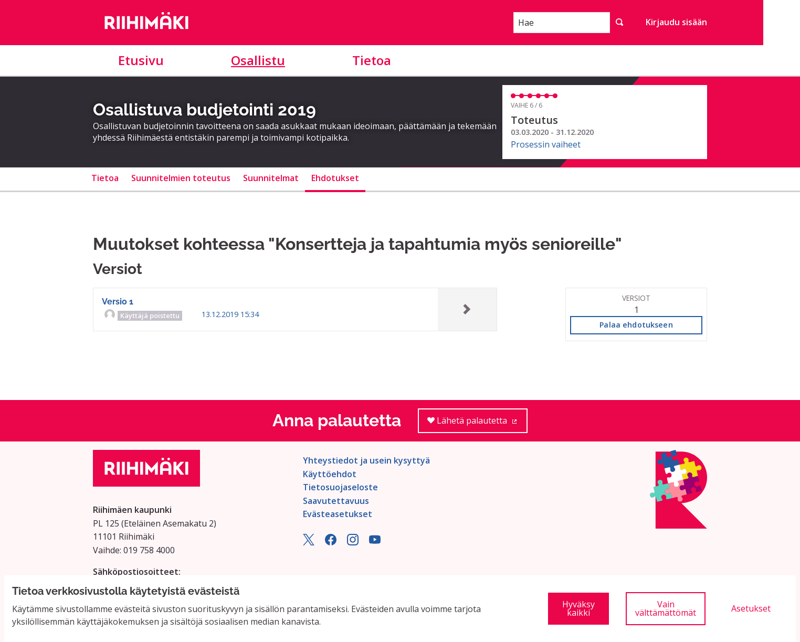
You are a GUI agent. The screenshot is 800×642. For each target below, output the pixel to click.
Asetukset (751, 608)
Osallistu (258, 60)
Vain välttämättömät (665, 608)
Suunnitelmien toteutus (180, 178)
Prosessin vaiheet (546, 144)
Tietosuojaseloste (340, 487)
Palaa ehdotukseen (635, 325)
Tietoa (371, 60)
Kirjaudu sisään (676, 22)
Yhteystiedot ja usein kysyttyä (366, 460)
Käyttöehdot (329, 474)
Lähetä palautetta (477, 424)
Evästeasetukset (337, 514)
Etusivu (141, 60)
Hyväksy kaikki (578, 608)
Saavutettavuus (336, 501)
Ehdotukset (335, 178)
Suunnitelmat (271, 178)
